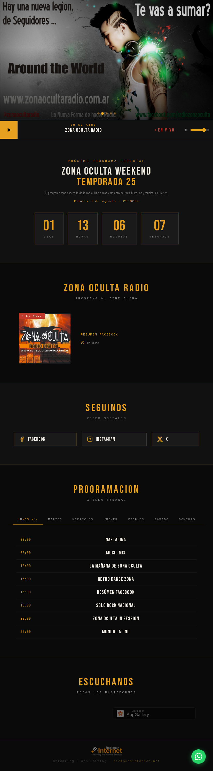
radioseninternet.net (137, 762)
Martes (55, 520)
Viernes (136, 520)
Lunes (28, 520)
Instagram (115, 440)
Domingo (187, 520)
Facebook (68, 440)
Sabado (162, 520)
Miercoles (83, 520)
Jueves (111, 520)
